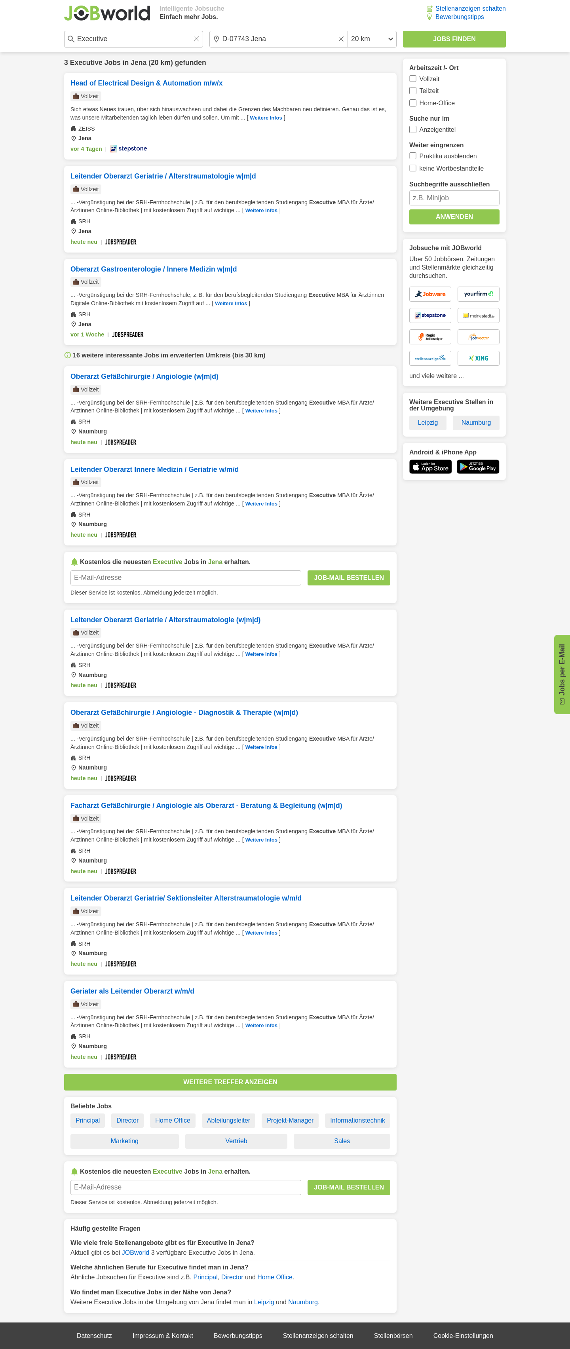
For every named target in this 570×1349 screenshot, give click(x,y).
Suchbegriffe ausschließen (449, 184)
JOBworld (135, 1252)
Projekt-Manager (290, 1120)
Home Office (172, 1120)
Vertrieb (236, 1141)
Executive (86, 62)
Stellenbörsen (393, 1335)
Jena (138, 62)
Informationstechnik (357, 1120)
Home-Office (437, 103)
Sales (342, 1141)
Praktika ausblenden (448, 156)
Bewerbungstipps (459, 16)
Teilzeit (429, 90)
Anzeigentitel (438, 129)
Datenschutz (94, 1335)
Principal (88, 1120)
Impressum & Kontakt (163, 1335)
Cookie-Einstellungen (463, 1335)
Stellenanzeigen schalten (470, 8)
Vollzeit (430, 79)
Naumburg (303, 1302)
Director (127, 1120)
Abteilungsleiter (228, 1120)
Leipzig (264, 1302)
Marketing (125, 1141)
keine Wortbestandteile (452, 168)
